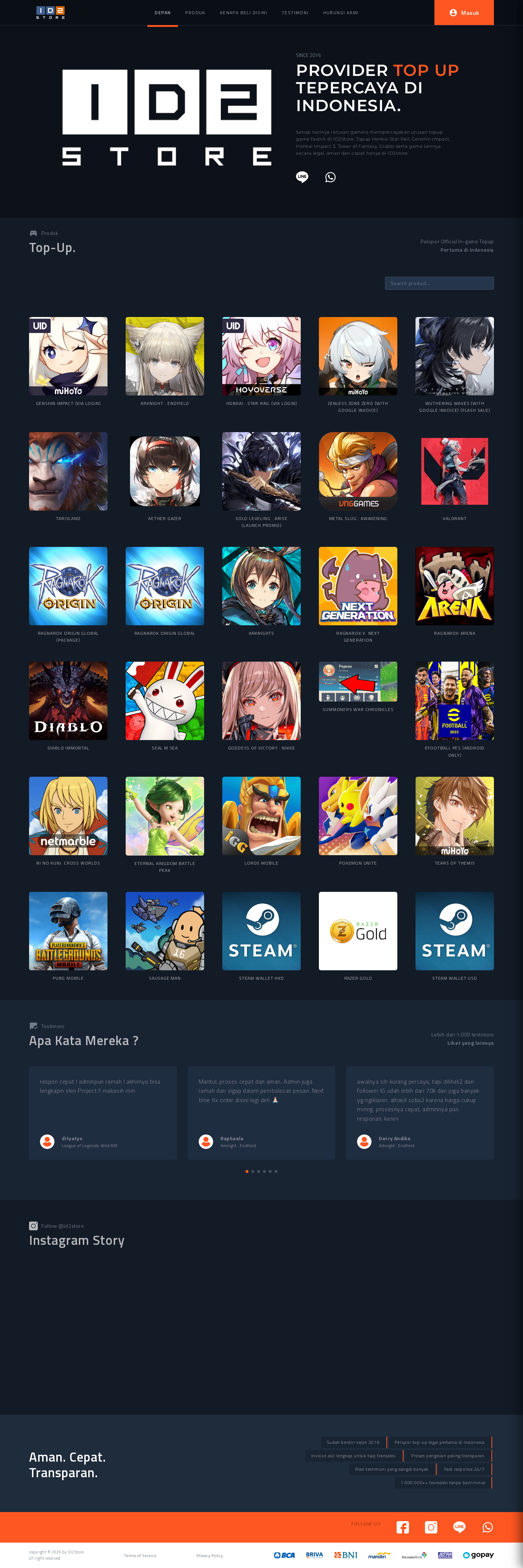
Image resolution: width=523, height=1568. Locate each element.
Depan (163, 13)
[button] (247, 1171)
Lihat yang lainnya (470, 1043)
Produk (195, 13)
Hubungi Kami (341, 13)
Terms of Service (140, 1555)
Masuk (464, 12)
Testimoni (295, 13)
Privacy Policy (209, 1555)
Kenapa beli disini (243, 13)
